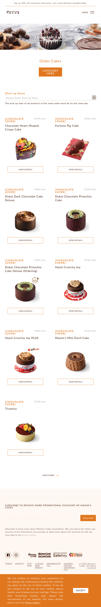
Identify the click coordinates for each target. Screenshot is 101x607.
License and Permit (39, 566)
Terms (8, 564)
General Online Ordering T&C (69, 567)
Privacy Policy (32, 602)
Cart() (85, 12)
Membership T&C (54, 565)
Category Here (50, 72)
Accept (80, 590)
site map (29, 565)
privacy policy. (29, 535)
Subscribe (88, 518)
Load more (50, 475)
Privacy (19, 564)
